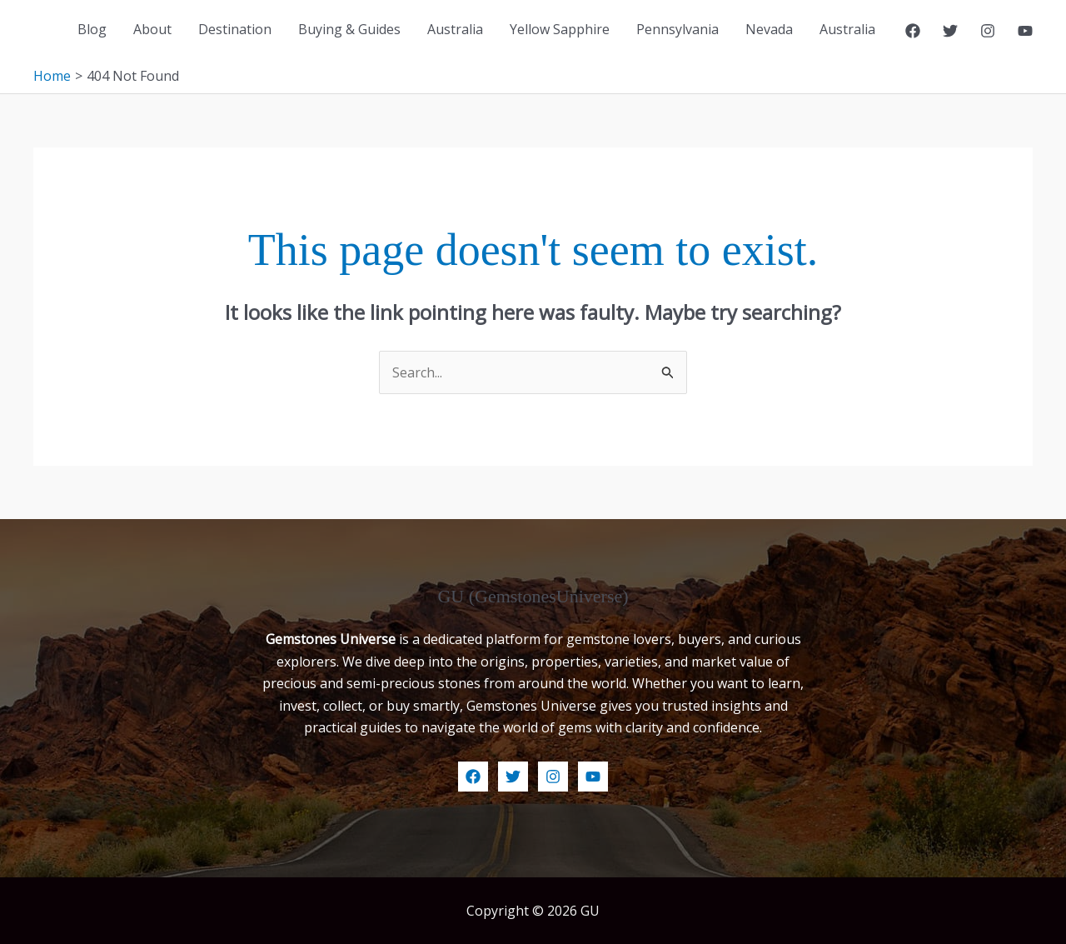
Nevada (769, 29)
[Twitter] (950, 30)
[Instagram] (987, 30)
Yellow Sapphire (560, 29)
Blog (92, 29)
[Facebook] (912, 30)
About (152, 29)
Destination (234, 29)
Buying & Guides (349, 29)
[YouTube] (1025, 30)
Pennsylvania (677, 29)
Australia (455, 29)
